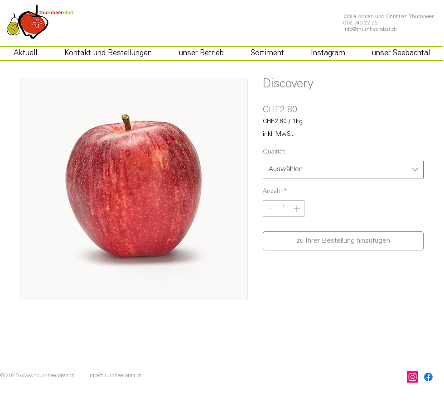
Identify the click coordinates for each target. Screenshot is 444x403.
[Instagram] (412, 377)
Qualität (274, 152)
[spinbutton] (283, 208)
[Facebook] (428, 377)
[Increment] (297, 208)
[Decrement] (269, 208)
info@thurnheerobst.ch (370, 29)
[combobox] (343, 169)
